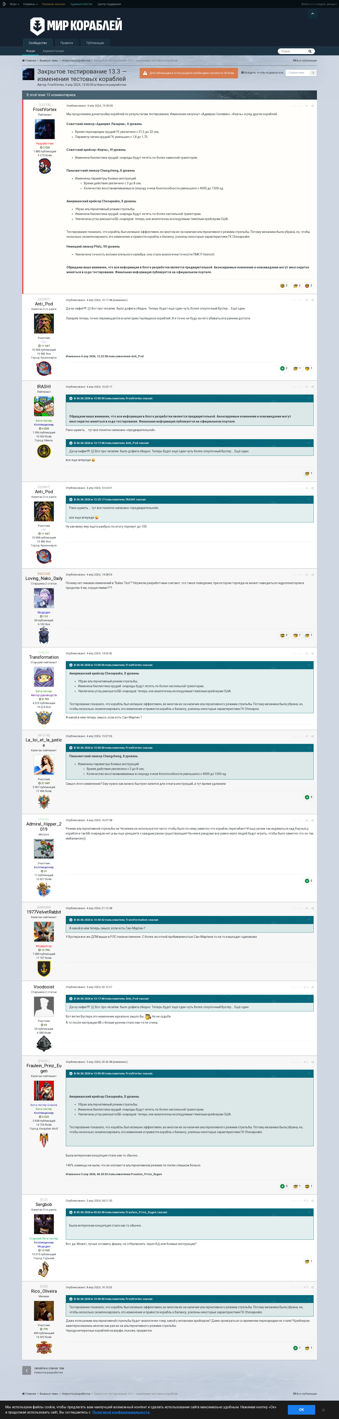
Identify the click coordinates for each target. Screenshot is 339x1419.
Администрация (53, 51)
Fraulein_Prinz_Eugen (43, 1068)
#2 (306, 300)
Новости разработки (111, 84)
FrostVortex (56, 84)
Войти (305, 4)
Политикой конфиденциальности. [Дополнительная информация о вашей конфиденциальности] (121, 1412)
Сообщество (38, 43)
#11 (306, 1062)
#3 (306, 386)
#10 (306, 987)
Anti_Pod (44, 303)
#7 (306, 736)
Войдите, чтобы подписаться (263, 72)
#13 (306, 1287)
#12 (306, 1200)
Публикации (95, 43)
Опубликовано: (89, 105)
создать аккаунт (326, 4)
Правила (67, 43)
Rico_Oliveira (44, 1291)
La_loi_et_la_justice (44, 742)
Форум (30, 51)
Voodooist (44, 986)
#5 (306, 574)
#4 (306, 488)
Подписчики (296, 72)
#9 (306, 908)
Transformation (44, 657)
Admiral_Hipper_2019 (43, 826)
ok (301, 1410)
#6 (306, 653)
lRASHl (44, 386)
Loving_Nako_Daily (44, 578)
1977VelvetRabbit (44, 912)
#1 (306, 105)
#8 (306, 820)
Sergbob (44, 1204)
